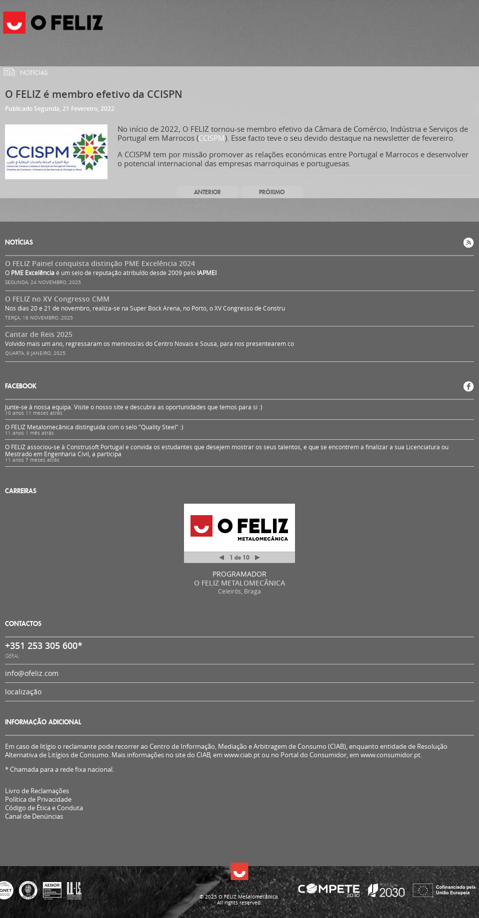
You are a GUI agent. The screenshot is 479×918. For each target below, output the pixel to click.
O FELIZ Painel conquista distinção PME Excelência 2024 (100, 263)
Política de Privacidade (38, 799)
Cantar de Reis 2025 (38, 334)
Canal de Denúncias (34, 816)
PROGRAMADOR (239, 574)
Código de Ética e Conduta (44, 808)
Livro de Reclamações (37, 790)
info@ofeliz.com (31, 673)
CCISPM (211, 138)
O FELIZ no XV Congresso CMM (57, 299)
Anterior (207, 192)
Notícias (34, 73)
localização (23, 691)
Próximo (271, 192)
